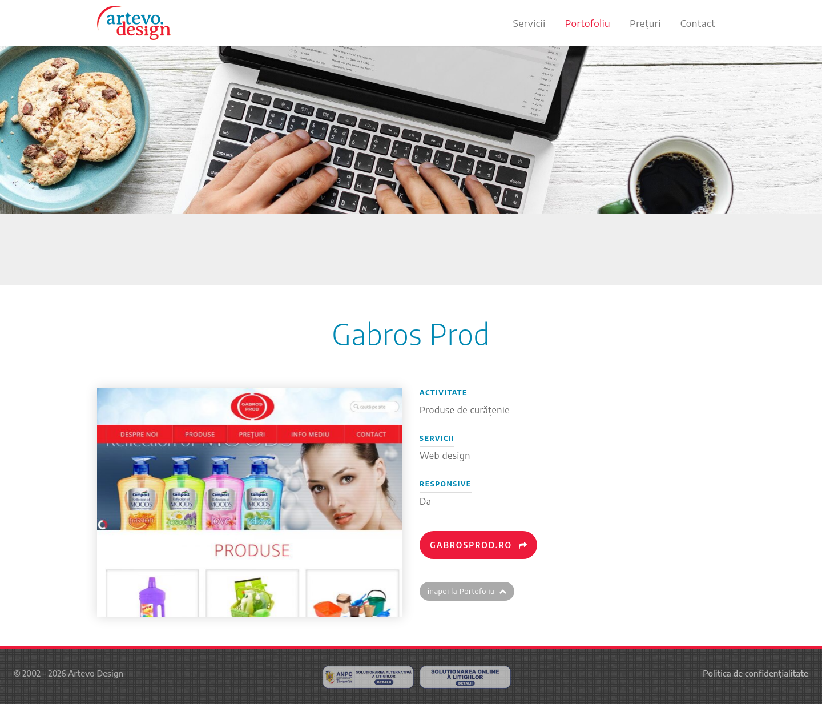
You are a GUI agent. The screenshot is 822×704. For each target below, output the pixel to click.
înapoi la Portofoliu (467, 591)
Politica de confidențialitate (755, 673)
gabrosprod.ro (479, 545)
